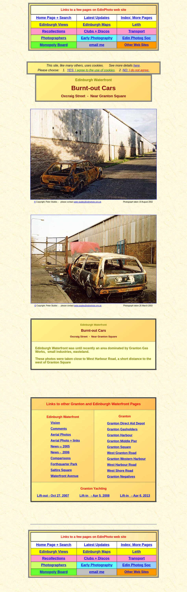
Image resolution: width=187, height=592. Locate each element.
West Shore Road (120, 470)
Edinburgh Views (53, 25)
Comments (59, 428)
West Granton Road (121, 453)
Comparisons (61, 458)
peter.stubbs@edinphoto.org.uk (87, 202)
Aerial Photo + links (65, 440)
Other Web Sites (136, 44)
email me (96, 45)
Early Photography (97, 38)
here (136, 65)
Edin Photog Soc (136, 38)
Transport (136, 31)
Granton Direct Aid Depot (126, 423)
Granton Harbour (119, 435)
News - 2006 (60, 452)
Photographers (53, 38)
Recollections (53, 31)
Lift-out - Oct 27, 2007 (53, 495)
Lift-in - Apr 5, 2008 (94, 495)
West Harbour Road (121, 464)
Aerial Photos (61, 434)
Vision (55, 422)
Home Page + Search (53, 18)
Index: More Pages (136, 18)
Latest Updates (96, 18)
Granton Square (119, 447)
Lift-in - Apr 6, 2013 (135, 495)
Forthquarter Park (64, 464)
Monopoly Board (54, 45)
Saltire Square (61, 470)
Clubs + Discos (97, 31)
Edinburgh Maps (97, 25)
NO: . (135, 70)
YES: (91, 70)
